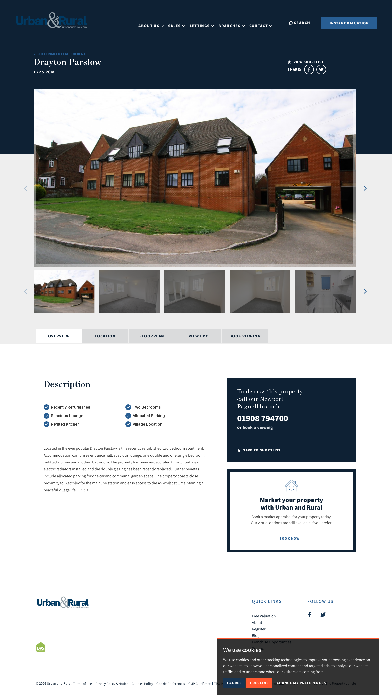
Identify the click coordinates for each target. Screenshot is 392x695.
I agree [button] (234, 682)
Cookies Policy (142, 683)
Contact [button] (265, 22)
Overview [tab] (59, 336)
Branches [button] (236, 22)
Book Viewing (245, 336)
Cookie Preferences (170, 683)
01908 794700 (262, 418)
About (257, 622)
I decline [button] (259, 682)
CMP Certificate (199, 683)
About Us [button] (155, 22)
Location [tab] (105, 336)
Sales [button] (181, 22)
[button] (25, 188)
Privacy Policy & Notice (112, 683)
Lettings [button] (206, 22)
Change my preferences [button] (301, 682)
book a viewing (258, 427)
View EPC (198, 336)
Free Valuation (264, 615)
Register (259, 628)
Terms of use (82, 683)
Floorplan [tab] (152, 336)
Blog (256, 635)
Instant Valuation (349, 23)
